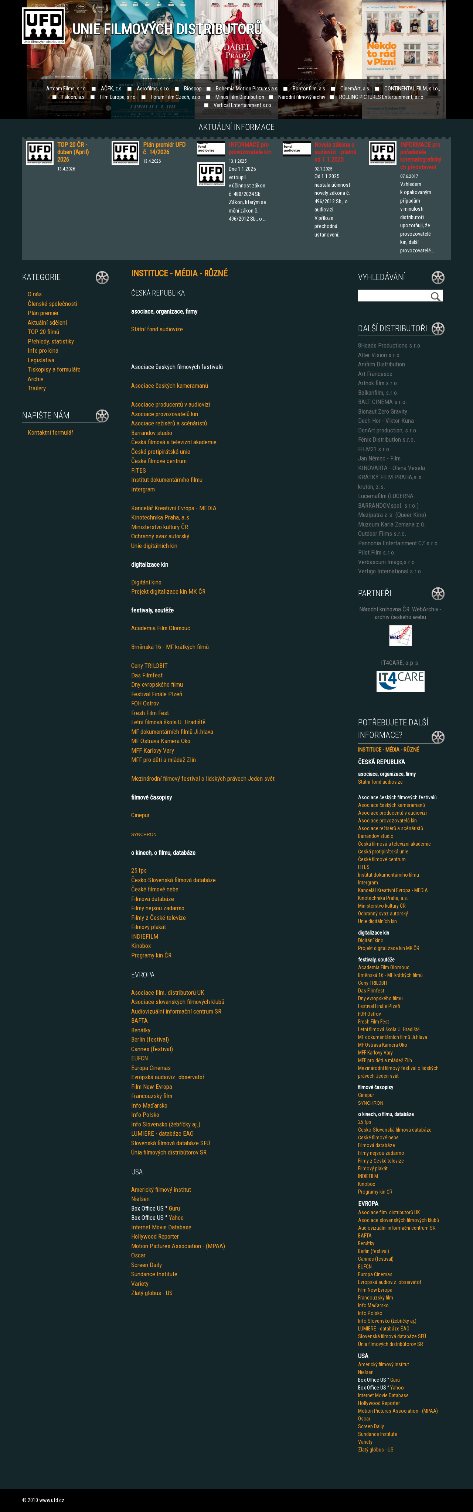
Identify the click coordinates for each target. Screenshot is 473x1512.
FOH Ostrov (145, 703)
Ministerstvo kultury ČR (159, 527)
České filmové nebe (154, 889)
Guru (174, 1208)
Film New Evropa (151, 1086)
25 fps (139, 870)
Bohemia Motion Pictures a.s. (247, 88)
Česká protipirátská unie (160, 451)
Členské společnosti (52, 303)
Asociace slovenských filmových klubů (177, 1001)
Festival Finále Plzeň (156, 694)
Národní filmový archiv (301, 97)
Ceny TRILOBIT (149, 665)
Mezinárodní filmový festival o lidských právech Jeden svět (203, 778)
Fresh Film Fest (150, 713)
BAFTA (139, 1020)
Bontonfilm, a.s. (309, 88)
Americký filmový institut (161, 1189)
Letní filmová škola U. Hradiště (168, 722)
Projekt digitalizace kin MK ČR (168, 591)
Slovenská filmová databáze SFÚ (170, 1143)
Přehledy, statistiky (51, 341)
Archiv (35, 379)
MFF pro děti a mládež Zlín (163, 759)
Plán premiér (43, 313)
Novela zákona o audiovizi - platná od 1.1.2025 (335, 152)
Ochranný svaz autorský (160, 536)
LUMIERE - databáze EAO (162, 1133)
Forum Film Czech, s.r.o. (176, 97)
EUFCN (139, 1058)
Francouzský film (151, 1096)
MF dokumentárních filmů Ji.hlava (172, 731)
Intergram (143, 489)
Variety (140, 1283)
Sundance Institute (154, 1274)
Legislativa (41, 360)
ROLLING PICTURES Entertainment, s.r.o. (382, 97)
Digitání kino (146, 582)
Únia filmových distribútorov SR (169, 1152)
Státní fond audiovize (157, 329)
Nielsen (140, 1198)
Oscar (138, 1255)
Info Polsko (145, 1114)
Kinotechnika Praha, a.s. (161, 517)
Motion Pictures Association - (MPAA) (178, 1246)
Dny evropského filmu (157, 684)
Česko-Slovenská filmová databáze (173, 880)
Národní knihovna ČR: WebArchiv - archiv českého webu (400, 613)
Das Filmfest (147, 675)
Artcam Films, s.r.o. (66, 88)
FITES (138, 470)
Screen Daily (146, 1264)
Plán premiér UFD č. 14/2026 (164, 148)
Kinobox (141, 945)
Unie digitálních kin (154, 545)
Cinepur (140, 815)
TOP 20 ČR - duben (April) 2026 (73, 152)
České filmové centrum (159, 461)
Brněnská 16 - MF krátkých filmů (170, 646)
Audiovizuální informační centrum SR (176, 1011)
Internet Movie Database (161, 1227)
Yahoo (176, 1217)
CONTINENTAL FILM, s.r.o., (412, 88)
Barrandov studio (151, 432)
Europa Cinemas (151, 1067)
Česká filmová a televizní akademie (174, 442)
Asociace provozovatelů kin (164, 414)
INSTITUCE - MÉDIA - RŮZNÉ (388, 749)
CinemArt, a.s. (355, 88)
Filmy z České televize (158, 917)
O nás (35, 294)
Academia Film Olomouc (160, 628)
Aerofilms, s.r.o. (153, 88)
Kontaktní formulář (50, 432)
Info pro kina (43, 350)
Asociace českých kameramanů (169, 385)
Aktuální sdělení (47, 322)
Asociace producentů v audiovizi (170, 404)
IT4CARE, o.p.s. (400, 662)
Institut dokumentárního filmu (167, 479)
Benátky (140, 1030)
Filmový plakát (148, 927)
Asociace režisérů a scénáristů (169, 423)
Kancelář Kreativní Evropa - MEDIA (174, 508)
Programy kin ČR (151, 955)
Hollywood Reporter (155, 1236)
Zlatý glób (143, 1293)
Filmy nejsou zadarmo (157, 908)
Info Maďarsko (149, 1105)
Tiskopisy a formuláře (54, 369)
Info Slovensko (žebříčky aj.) (165, 1124)
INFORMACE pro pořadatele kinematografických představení (420, 156)
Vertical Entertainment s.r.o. (243, 105)
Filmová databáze (152, 898)
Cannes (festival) (152, 1049)
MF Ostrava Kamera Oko (160, 741)
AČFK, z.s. (112, 88)
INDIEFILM (144, 936)
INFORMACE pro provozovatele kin (250, 148)
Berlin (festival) (150, 1039)
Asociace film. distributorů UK (167, 992)
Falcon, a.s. (74, 97)
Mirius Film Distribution (239, 97)
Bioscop (193, 88)
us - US (164, 1293)
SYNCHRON (144, 834)
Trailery (37, 388)
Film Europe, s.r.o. (118, 97)
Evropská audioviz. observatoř (167, 1077)
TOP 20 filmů (43, 331)
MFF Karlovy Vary (152, 750)
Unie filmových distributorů (167, 29)
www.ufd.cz (51, 1500)
